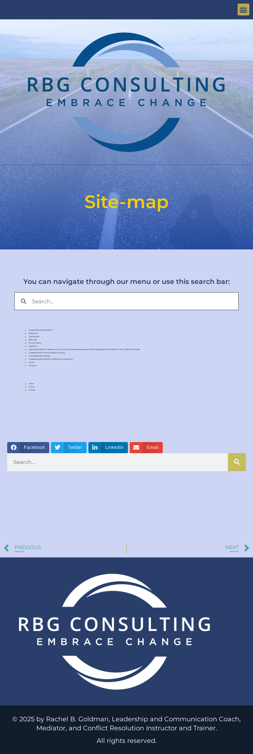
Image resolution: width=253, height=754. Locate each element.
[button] (243, 9)
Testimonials (34, 336)
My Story (33, 365)
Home (31, 362)
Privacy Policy (35, 343)
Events (31, 387)
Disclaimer (33, 346)
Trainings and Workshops (39, 356)
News (31, 383)
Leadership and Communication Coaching (47, 352)
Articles (32, 390)
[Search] (237, 462)
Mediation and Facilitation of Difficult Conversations (51, 359)
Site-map (33, 340)
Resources (33, 333)
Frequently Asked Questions (40, 330)
